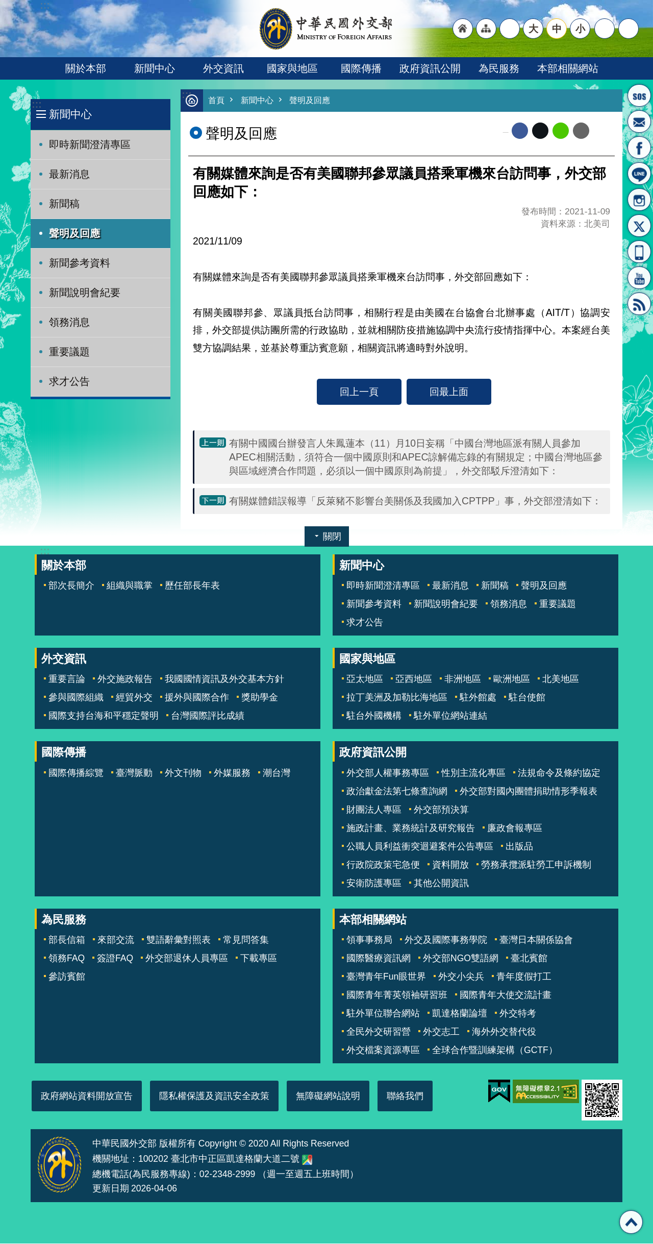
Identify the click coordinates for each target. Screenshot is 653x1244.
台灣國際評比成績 (207, 716)
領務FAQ (66, 959)
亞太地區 (364, 679)
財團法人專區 (373, 810)
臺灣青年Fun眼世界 (386, 977)
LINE (639, 173)
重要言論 (66, 679)
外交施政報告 (125, 679)
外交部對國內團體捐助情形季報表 (528, 792)
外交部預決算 (441, 810)
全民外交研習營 (378, 1032)
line (560, 131)
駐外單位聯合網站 (383, 1014)
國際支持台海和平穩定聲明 (103, 716)
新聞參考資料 (79, 263)
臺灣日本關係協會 (536, 940)
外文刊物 (183, 773)
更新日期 (110, 1189)
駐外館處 (478, 698)
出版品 (519, 847)
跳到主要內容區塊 (5, 5)
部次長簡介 (71, 586)
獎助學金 (259, 698)
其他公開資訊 (441, 884)
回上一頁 (359, 392)
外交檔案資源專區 (383, 1050)
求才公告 (69, 381)
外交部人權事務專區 (387, 773)
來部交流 (115, 940)
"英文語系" (509, 28)
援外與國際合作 (197, 698)
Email (581, 131)
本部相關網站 (567, 68)
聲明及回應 (74, 233)
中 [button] (557, 28)
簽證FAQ (115, 959)
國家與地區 (292, 68)
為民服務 (499, 68)
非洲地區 (462, 679)
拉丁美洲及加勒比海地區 (396, 698)
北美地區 (560, 679)
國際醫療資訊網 (378, 959)
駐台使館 (527, 698)
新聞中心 (154, 68)
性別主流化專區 (473, 773)
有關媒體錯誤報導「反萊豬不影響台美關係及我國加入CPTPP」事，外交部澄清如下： (415, 501)
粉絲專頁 (639, 147)
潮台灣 (276, 773)
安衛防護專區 (373, 884)
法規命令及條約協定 (559, 773)
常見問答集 (246, 940)
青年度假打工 (523, 977)
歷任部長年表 (192, 586)
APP (639, 251)
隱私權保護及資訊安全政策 (214, 1096)
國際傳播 (361, 68)
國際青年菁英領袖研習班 (396, 995)
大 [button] (533, 28)
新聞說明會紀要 (84, 292)
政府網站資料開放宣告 (87, 1096)
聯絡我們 (405, 1096)
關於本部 (85, 68)
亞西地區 (413, 679)
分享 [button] (604, 28)
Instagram (639, 199)
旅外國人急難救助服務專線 (639, 95)
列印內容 (602, 131)
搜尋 (628, 28)
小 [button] (580, 28)
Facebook (520, 131)
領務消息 (69, 322)
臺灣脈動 (134, 773)
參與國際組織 (76, 698)
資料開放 (450, 865)
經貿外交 (134, 698)
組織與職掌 (130, 586)
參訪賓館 (66, 977)
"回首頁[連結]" (463, 28)
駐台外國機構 (373, 716)
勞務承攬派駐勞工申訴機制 (536, 865)
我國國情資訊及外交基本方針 (224, 679)
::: (36, 104)
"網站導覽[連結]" (486, 28)
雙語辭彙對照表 (178, 940)
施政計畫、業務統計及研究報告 (410, 828)
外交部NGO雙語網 (460, 959)
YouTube (639, 277)
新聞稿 (64, 203)
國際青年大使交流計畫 (505, 995)
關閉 (332, 537)
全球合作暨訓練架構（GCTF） (495, 1050)
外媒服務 (232, 773)
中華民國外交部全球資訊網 (326, 28)
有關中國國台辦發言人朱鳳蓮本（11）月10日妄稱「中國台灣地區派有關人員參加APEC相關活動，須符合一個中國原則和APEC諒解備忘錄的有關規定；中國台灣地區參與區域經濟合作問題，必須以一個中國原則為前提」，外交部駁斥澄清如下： (415, 457)
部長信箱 (639, 121)
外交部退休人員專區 (186, 959)
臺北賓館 (529, 959)
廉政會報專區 (514, 828)
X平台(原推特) (639, 225)
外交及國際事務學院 (446, 940)
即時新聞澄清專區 (90, 144)
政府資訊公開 (430, 68)
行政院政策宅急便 (383, 865)
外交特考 (517, 1014)
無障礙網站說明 (328, 1096)
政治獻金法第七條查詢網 (396, 792)
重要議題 (69, 351)
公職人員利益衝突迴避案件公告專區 (419, 847)
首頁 (216, 101)
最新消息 (69, 174)
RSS (639, 303)
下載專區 (258, 959)
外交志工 (441, 1032)
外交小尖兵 (461, 977)
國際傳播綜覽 (76, 773)
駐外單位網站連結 (450, 716)
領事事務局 (369, 940)
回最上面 (449, 392)
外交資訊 (223, 68)
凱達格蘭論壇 (459, 1014)
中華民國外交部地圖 (307, 1160)
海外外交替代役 (504, 1032)
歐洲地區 (511, 679)
